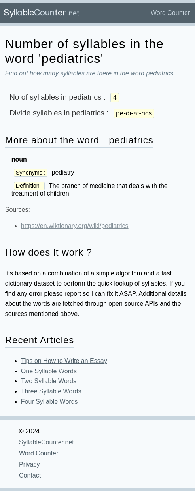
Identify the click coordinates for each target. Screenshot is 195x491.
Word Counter (170, 12)
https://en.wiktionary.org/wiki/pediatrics (75, 225)
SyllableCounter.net (46, 442)
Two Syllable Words (48, 381)
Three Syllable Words (51, 391)
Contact (30, 475)
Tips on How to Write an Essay (64, 360)
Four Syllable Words (49, 401)
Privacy (29, 464)
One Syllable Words (49, 371)
